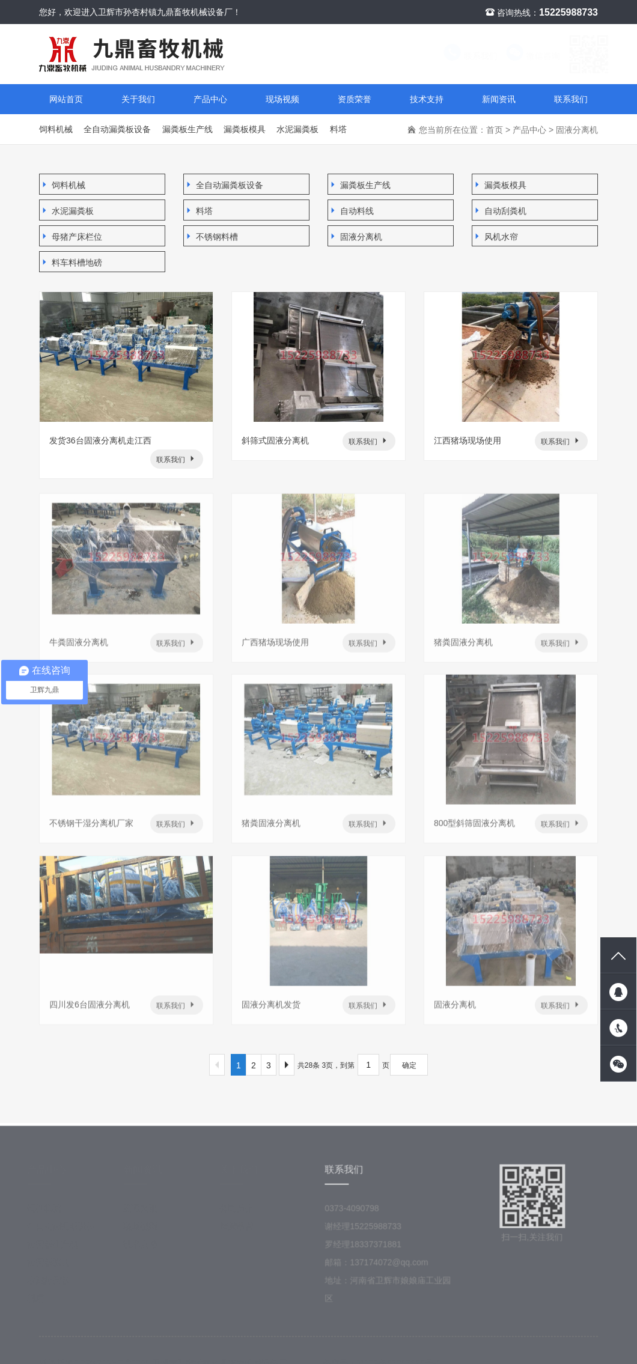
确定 (409, 1065)
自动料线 (351, 211)
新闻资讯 (499, 99)
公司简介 (240, 1213)
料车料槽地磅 (71, 262)
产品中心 (210, 99)
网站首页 (66, 99)
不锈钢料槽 (211, 236)
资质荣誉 (354, 99)
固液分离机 (577, 130)
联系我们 (458, 56)
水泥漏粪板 (297, 129)
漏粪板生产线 (187, 129)
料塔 (338, 129)
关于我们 (138, 99)
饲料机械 (56, 129)
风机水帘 (495, 236)
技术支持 (426, 99)
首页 (494, 130)
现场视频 (282, 99)
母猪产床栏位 (71, 236)
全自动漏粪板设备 (117, 129)
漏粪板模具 (245, 129)
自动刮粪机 (499, 211)
